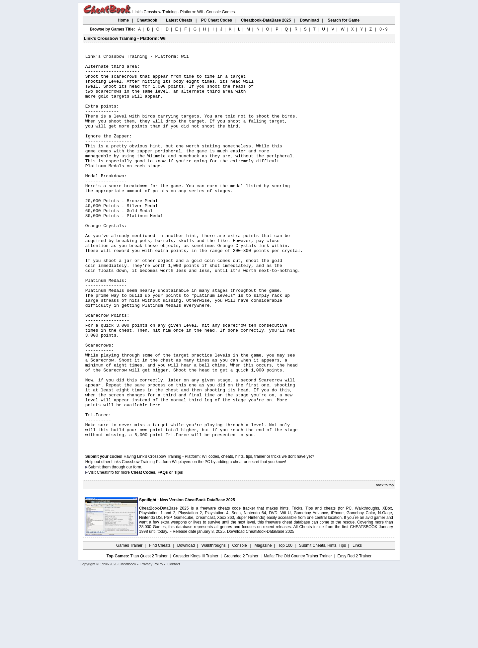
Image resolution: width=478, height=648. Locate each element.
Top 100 (285, 623)
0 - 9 (383, 29)
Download (186, 623)
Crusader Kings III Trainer (195, 633)
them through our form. (122, 544)
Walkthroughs (213, 623)
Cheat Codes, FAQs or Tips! (157, 550)
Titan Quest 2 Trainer (148, 633)
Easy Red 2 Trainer (354, 633)
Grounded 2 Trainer (241, 633)
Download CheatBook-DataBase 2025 (260, 609)
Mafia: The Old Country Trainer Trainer (298, 633)
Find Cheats (160, 623)
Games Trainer (129, 623)
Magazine (263, 623)
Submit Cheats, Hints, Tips (322, 623)
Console (240, 623)
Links (357, 623)
